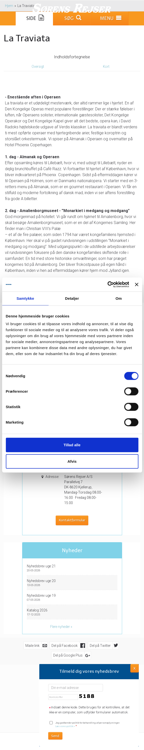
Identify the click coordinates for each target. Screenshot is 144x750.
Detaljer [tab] (72, 298)
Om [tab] (119, 298)
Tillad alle (71, 445)
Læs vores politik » (65, 726)
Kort (106, 67)
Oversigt (38, 67)
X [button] (135, 668)
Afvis (72, 461)
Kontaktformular (72, 520)
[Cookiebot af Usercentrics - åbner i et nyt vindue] (107, 284)
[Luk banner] (136, 284)
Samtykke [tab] (25, 298)
